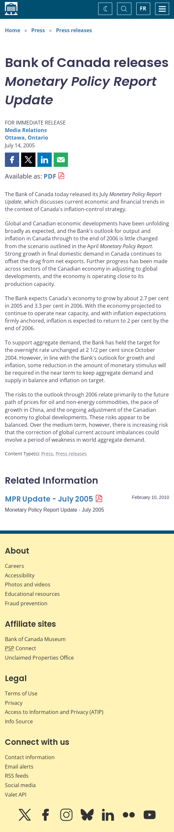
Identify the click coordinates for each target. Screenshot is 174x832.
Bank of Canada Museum (35, 639)
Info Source (19, 721)
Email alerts (19, 766)
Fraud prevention (26, 603)
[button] (12, 160)
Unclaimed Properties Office (39, 657)
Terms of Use (21, 693)
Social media (20, 785)
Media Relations (26, 130)
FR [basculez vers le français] (143, 8)
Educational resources (32, 593)
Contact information (30, 757)
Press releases (74, 30)
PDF (50, 176)
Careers (14, 566)
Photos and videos (27, 584)
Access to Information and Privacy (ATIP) (54, 712)
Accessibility (19, 575)
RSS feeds (17, 775)
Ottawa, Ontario (26, 137)
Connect (20, 648)
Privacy (13, 702)
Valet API (15, 794)
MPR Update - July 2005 (49, 499)
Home (12, 30)
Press (38, 30)
